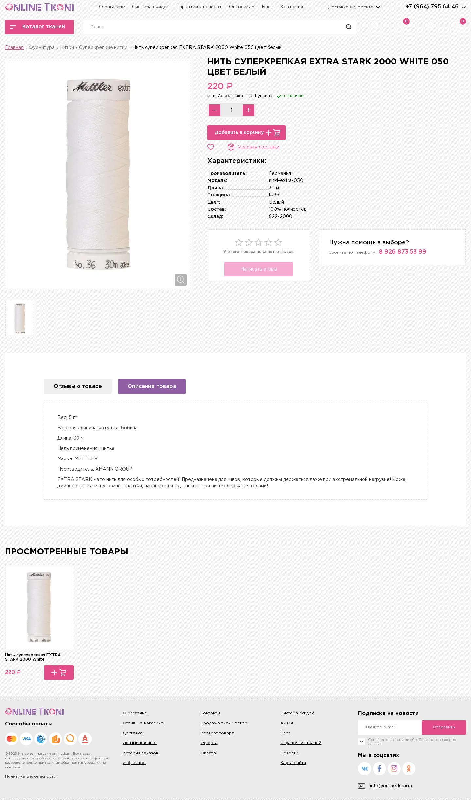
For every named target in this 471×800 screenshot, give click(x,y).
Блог (267, 7)
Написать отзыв (258, 269)
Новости (289, 753)
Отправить (444, 727)
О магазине (112, 7)
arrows (463, 6)
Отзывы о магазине (143, 723)
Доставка (133, 733)
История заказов (140, 753)
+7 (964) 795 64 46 (432, 6)
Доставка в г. (350, 7)
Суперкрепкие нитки (103, 48)
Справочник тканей (300, 743)
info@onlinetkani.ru (385, 786)
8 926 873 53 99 (402, 252)
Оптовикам (241, 7)
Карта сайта (293, 763)
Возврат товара (217, 733)
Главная (14, 48)
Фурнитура (42, 48)
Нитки (67, 48)
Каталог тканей (37, 27)
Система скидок (150, 7)
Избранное (134, 763)
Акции (286, 723)
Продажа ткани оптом (224, 723)
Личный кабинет (140, 743)
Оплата (208, 753)
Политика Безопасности (30, 776)
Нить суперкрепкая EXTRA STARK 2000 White (33, 657)
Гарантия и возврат (199, 7)
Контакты (291, 7)
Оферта (209, 743)
